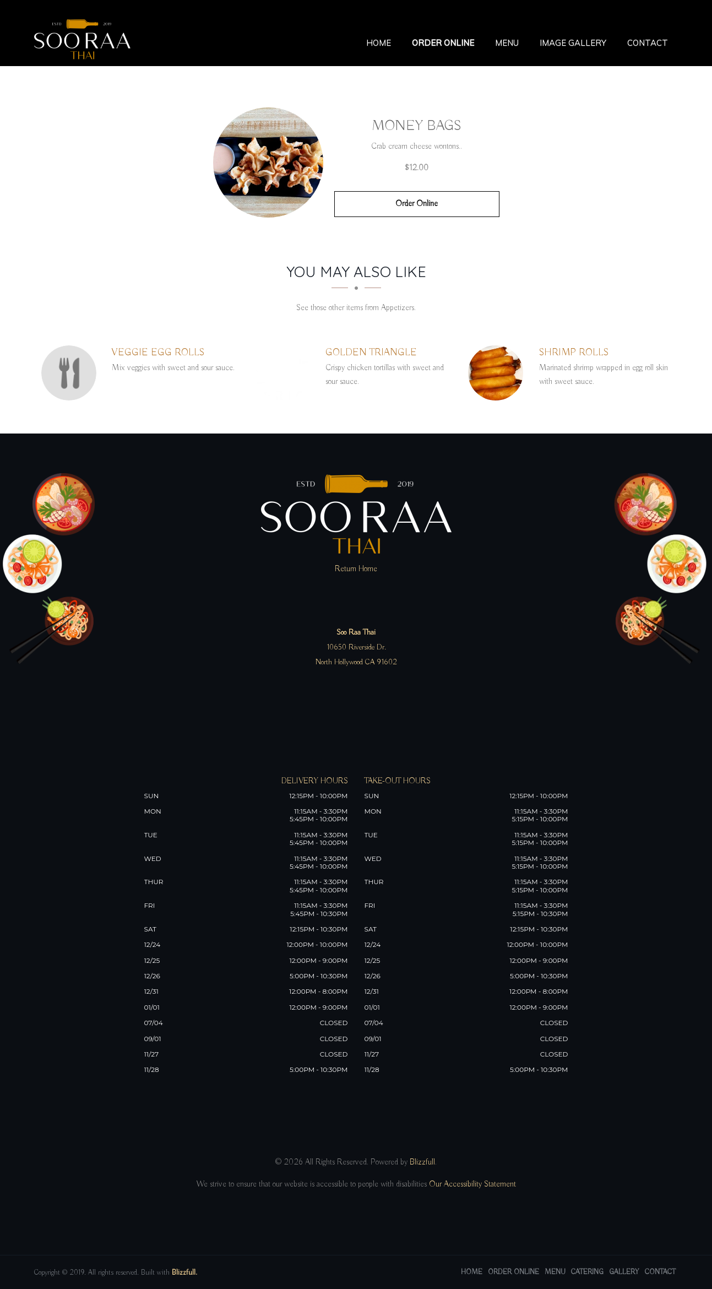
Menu (507, 42)
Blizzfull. (184, 1272)
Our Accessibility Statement (471, 1184)
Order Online (443, 42)
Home (378, 42)
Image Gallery (573, 42)
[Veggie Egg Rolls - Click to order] (71, 372)
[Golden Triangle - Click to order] (285, 372)
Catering (587, 1272)
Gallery (624, 1272)
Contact (647, 42)
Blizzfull (422, 1162)
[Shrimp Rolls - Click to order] (498, 372)
